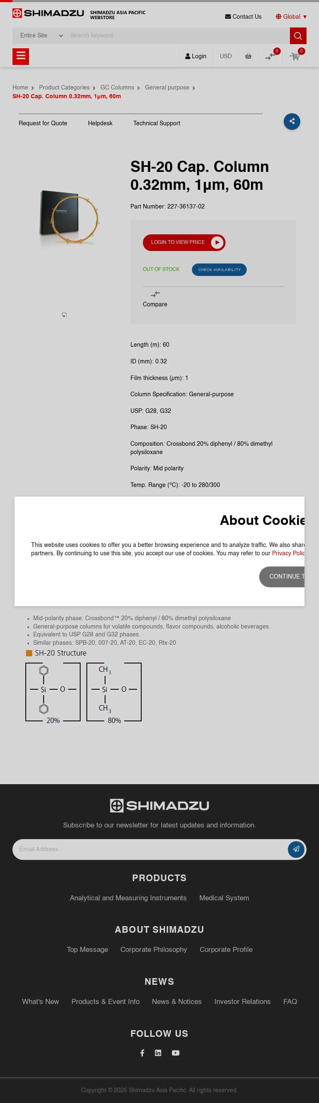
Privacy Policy (290, 152)
